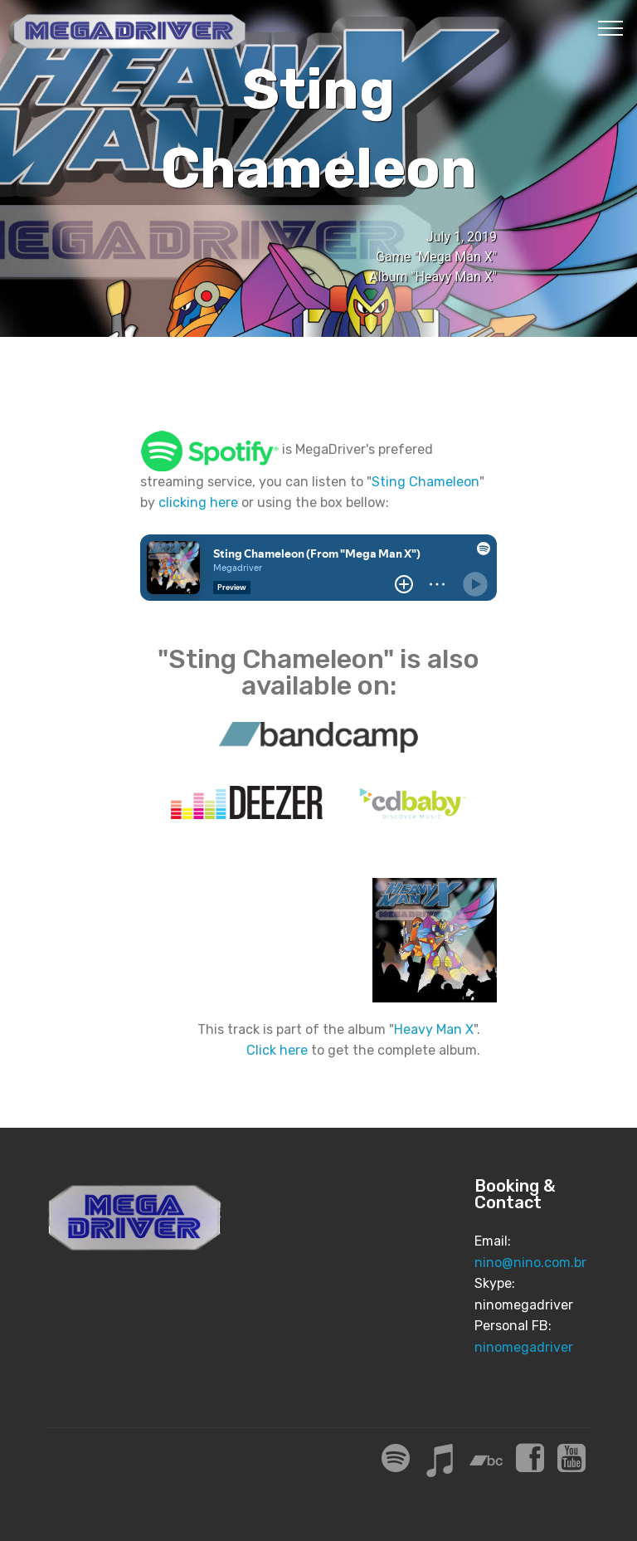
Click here (277, 1050)
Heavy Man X (434, 1029)
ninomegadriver (523, 1347)
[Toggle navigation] (611, 27)
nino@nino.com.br (530, 1262)
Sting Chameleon (425, 482)
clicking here (198, 502)
